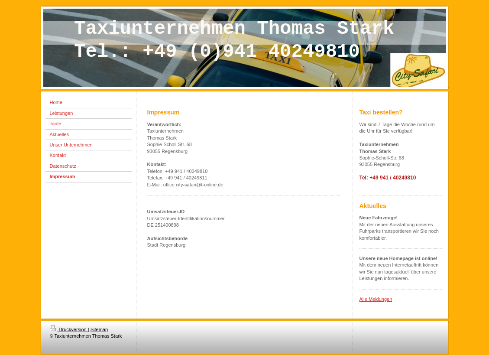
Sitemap (99, 329)
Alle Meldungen (375, 299)
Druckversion (69, 329)
